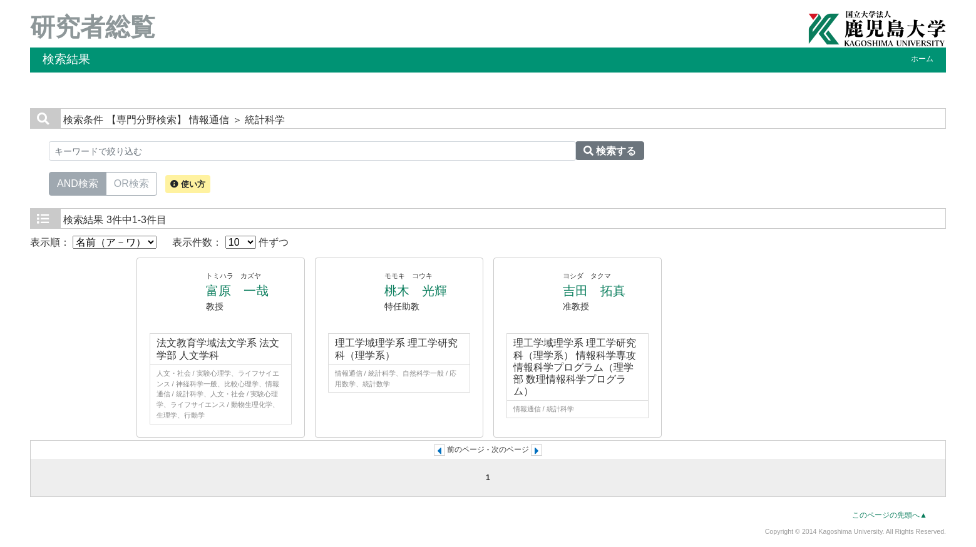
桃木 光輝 (415, 291)
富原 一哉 (237, 291)
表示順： (93, 242)
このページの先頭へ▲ (889, 515)
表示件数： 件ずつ (230, 242)
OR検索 (131, 182)
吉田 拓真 (594, 291)
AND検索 (77, 182)
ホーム (922, 58)
